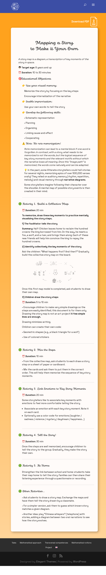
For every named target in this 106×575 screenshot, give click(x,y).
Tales (14, 543)
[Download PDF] (84, 21)
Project (48, 547)
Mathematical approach (30, 543)
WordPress (79, 561)
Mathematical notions (81, 543)
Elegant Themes (46, 561)
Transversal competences (56, 543)
